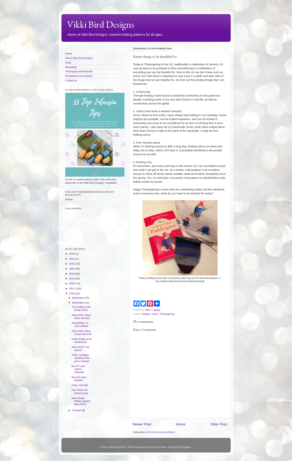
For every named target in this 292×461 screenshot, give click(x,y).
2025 (72, 253)
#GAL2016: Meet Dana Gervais (81, 317)
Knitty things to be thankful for (81, 340)
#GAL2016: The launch (80, 348)
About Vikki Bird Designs (79, 58)
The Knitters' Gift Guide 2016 (80, 308)
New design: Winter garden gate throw (80, 401)
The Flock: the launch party (79, 391)
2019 (72, 278)
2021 (72, 268)
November (78, 302)
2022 (72, 263)
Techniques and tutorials (79, 71)
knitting (146, 314)
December (78, 297)
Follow (69, 199)
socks (154, 314)
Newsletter (71, 67)
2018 (72, 283)
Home (180, 424)
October (77, 410)
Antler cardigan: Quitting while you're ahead (80, 358)
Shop (68, 62)
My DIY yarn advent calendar (78, 369)
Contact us (71, 80)
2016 (72, 293)
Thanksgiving (166, 314)
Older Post (218, 424)
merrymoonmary (157, 447)
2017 (72, 288)
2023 (72, 258)
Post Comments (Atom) (161, 432)
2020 (72, 273)
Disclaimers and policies (79, 76)
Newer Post (142, 424)
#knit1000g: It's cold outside (79, 324)
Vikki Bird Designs (100, 24)
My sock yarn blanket (78, 379)
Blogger (186, 447)
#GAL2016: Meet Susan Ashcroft (81, 332)
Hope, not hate (79, 385)
